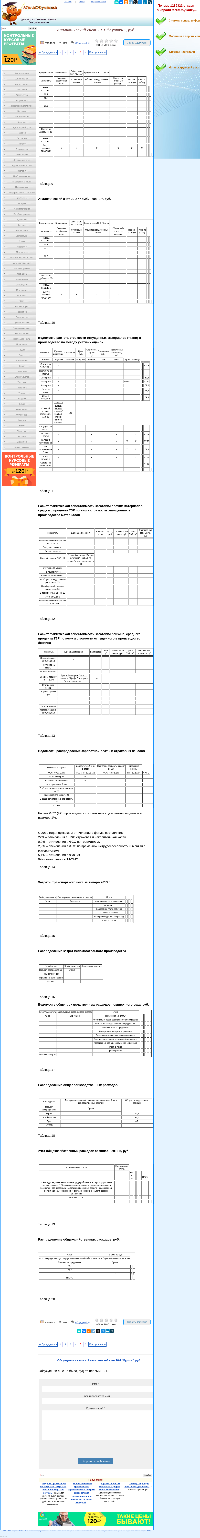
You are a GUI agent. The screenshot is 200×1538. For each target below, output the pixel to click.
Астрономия (22, 100)
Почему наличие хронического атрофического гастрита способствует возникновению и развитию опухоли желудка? (81, 1493)
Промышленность (21, 339)
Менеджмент (22, 279)
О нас (82, 2)
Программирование (22, 328)
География (22, 138)
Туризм (21, 393)
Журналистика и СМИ (22, 165)
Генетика (22, 133)
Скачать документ (137, 42)
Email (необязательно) (96, 1396)
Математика (22, 252)
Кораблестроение (22, 214)
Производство (21, 333)
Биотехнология (22, 117)
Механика (22, 295)
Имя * (95, 1383)
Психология (21, 344)
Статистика (21, 371)
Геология (22, 144)
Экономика (22, 442)
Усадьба (22, 398)
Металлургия (22, 285)
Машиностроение (22, 268)
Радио (22, 350)
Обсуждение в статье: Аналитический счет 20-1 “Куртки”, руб (98, 1360)
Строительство (22, 377)
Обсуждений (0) (82, 43)
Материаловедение (22, 263)
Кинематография (22, 209)
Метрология (21, 290)
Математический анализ (21, 257)
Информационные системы (22, 192)
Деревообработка (22, 160)
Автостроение (21, 79)
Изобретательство (21, 176)
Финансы (22, 420)
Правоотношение (22, 323)
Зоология (21, 171)
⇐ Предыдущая (48, 52)
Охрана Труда (21, 306)
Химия (22, 426)
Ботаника (21, 122)
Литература (21, 236)
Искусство (22, 198)
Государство (22, 149)
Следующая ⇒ (97, 52)
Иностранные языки (21, 182)
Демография (22, 154)
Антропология (21, 84)
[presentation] (67, 1450)
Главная (67, 2)
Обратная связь (98, 2)
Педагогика (22, 312)
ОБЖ (21, 301)
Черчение (21, 431)
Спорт (22, 366)
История (22, 203)
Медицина (22, 274)
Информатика (21, 187)
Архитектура (22, 95)
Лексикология (21, 230)
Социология (22, 360)
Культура (22, 225)
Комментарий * (95, 1408)
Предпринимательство (22, 106)
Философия (21, 415)
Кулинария (22, 220)
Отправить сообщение (96, 1461)
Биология (21, 111)
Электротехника (21, 447)
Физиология (21, 409)
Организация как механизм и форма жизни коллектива (109, 1486)
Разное (21, 355)
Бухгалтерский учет (22, 127)
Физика (21, 404)
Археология (21, 89)
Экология (21, 436)
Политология (22, 317)
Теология (21, 382)
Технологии (21, 388)
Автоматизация (22, 73)
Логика (22, 241)
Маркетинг (22, 247)
